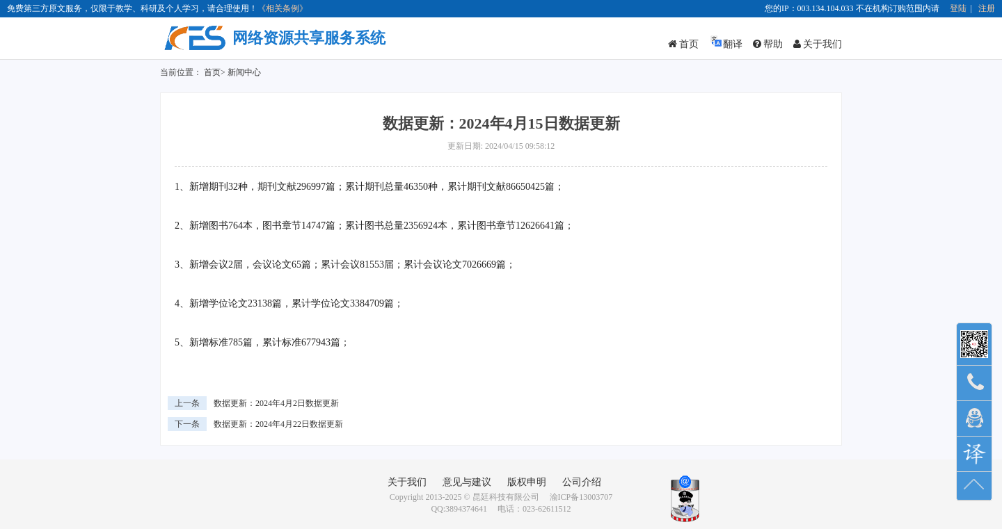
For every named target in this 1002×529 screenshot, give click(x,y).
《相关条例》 (282, 8)
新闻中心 (244, 72)
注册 (986, 8)
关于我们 (817, 44)
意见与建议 (467, 482)
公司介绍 (581, 482)
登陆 (958, 8)
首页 (683, 44)
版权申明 (526, 482)
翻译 (725, 42)
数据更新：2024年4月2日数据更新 (276, 403)
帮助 (768, 44)
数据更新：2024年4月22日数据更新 (278, 424)
